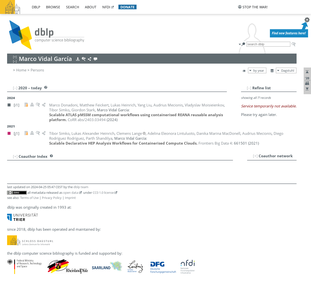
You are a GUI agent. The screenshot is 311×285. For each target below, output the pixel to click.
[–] (249, 87)
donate (127, 7)
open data (70, 192)
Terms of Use (29, 197)
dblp (36, 7)
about (90, 7)
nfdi (106, 7)
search (72, 7)
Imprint (70, 197)
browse (53, 7)
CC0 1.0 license (103, 192)
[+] (255, 155)
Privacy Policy (52, 197)
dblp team (80, 187)
